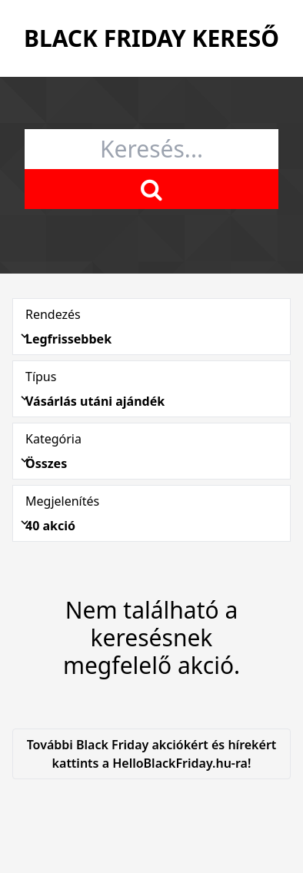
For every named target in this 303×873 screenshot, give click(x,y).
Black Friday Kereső (151, 38)
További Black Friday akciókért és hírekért (151, 754)
